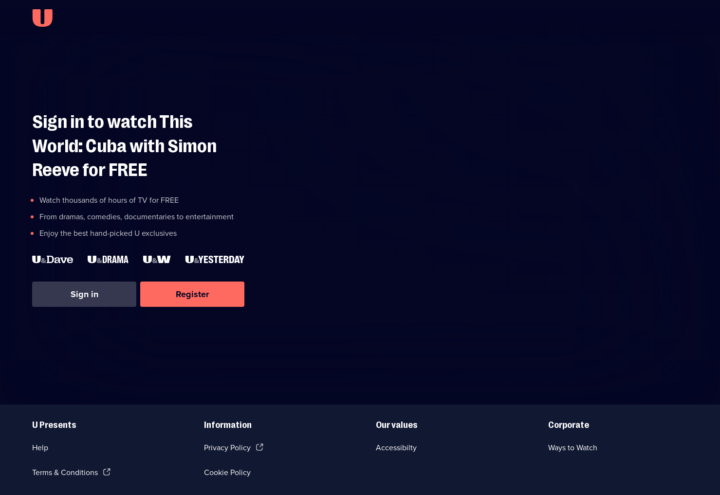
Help (40, 447)
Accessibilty (396, 447)
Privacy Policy (227, 447)
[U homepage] (42, 18)
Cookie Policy (227, 472)
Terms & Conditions (65, 472)
